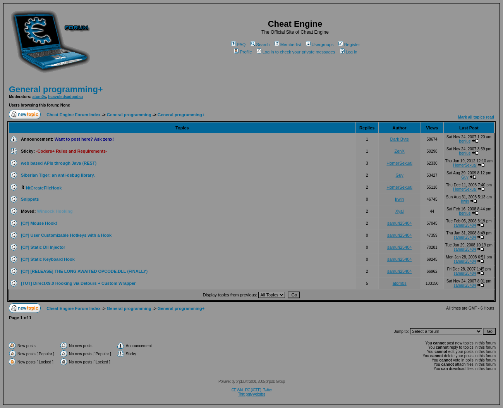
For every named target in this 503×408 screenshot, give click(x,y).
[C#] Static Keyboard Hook (48, 259)
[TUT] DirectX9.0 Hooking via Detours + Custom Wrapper (78, 283)
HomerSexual (399, 163)
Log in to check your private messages (296, 52)
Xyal (399, 211)
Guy (399, 175)
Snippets (30, 199)
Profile (243, 52)
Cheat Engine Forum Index (73, 114)
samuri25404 (399, 223)
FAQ (238, 44)
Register (349, 44)
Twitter (267, 390)
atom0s (39, 97)
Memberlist (288, 44)
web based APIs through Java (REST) (58, 163)
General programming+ (56, 89)
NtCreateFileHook (44, 188)
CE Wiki (237, 390)
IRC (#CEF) (253, 390)
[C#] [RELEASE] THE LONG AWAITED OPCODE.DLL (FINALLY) (84, 271)
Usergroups (320, 44)
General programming (129, 114)
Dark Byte (399, 139)
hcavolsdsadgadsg (65, 97)
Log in (348, 52)
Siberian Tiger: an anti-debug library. (58, 175)
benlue (464, 141)
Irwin (399, 199)
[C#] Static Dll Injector (43, 247)
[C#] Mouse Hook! (39, 223)
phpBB (240, 381)
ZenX (400, 151)
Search (260, 44)
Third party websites (251, 394)
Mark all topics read (476, 117)
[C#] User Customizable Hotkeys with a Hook (66, 235)
